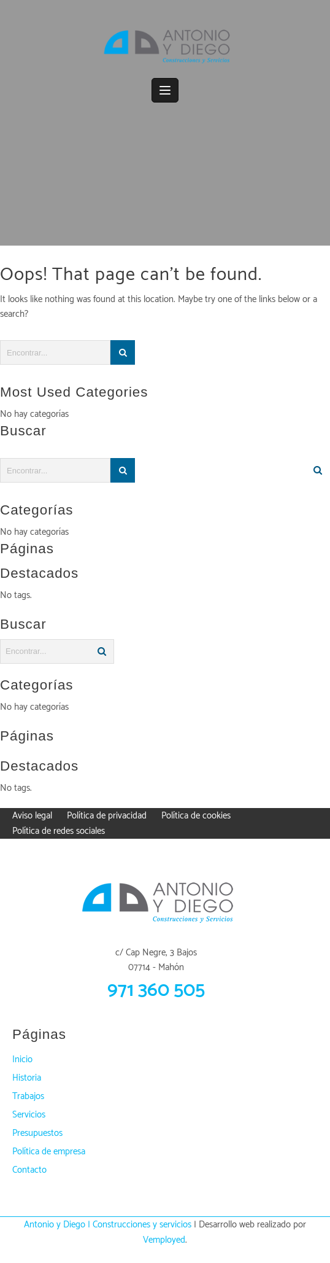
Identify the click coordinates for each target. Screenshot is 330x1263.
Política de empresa (48, 1151)
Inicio (22, 1059)
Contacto (29, 1170)
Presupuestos (37, 1133)
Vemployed (164, 1240)
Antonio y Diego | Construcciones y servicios (107, 1224)
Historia (26, 1078)
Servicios (28, 1114)
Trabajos (28, 1096)
